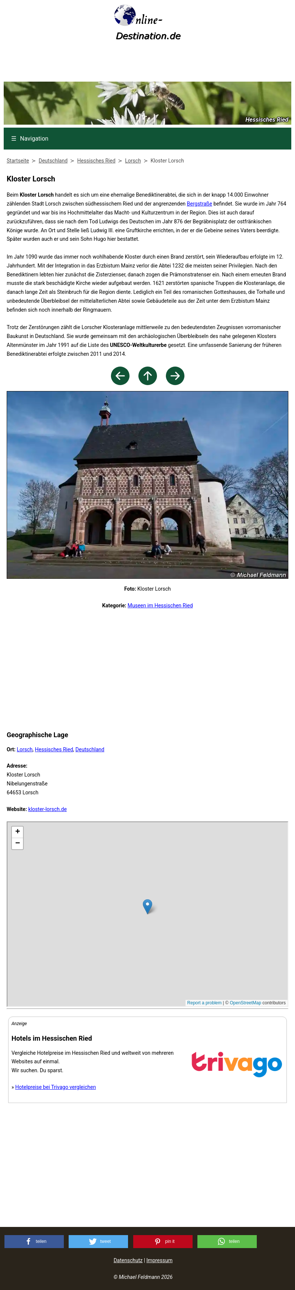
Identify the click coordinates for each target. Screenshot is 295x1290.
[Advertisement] (148, 63)
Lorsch (25, 749)
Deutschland (89, 749)
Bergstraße (199, 204)
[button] (34, 1241)
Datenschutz (128, 1260)
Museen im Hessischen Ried (160, 605)
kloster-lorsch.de (47, 809)
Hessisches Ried (54, 749)
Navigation (29, 138)
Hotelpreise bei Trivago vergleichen (55, 1087)
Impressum (160, 1260)
